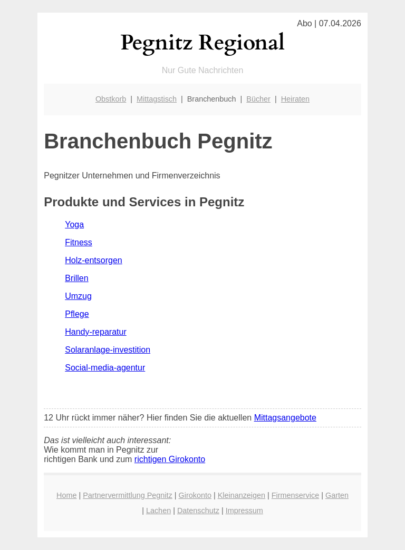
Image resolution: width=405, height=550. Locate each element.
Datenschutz (198, 510)
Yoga (74, 224)
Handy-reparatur (96, 331)
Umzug (78, 296)
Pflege (77, 313)
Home (66, 495)
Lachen (158, 510)
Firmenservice (295, 495)
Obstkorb (110, 99)
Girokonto (195, 495)
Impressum (244, 510)
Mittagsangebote (285, 417)
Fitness (78, 242)
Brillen (76, 278)
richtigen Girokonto (169, 459)
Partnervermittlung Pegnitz (127, 495)
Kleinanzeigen (241, 495)
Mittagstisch (157, 99)
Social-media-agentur (105, 367)
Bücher (258, 99)
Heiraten (295, 99)
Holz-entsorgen (93, 260)
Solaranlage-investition (107, 349)
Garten (337, 495)
